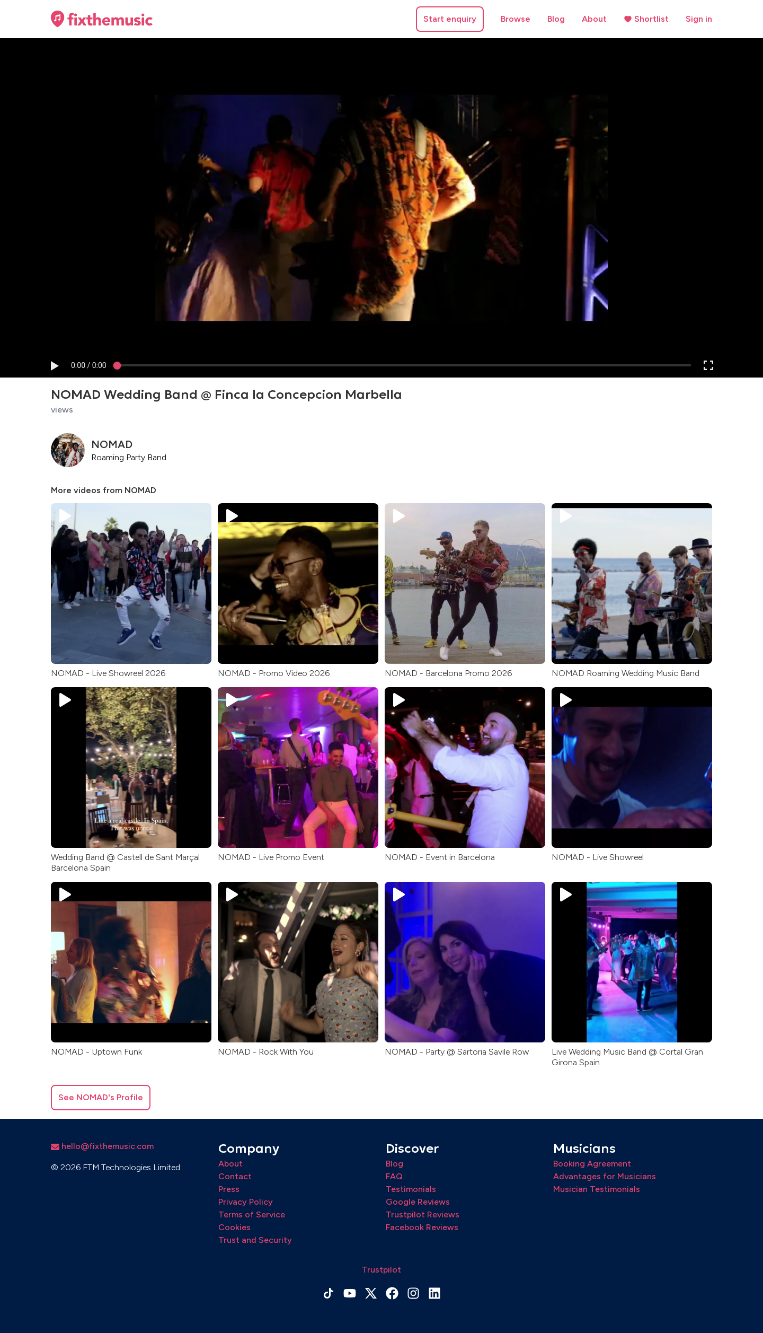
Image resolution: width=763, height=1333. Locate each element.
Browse (515, 19)
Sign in (699, 19)
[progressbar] (89, 366)
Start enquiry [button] (449, 19)
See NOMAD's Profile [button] (100, 1097)
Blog (556, 19)
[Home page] (102, 19)
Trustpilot (381, 1270)
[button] (54, 366)
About (594, 19)
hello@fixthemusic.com (102, 1146)
